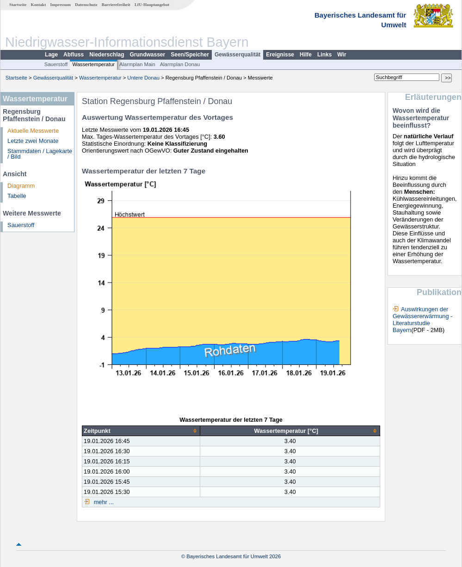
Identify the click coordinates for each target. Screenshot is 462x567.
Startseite (17, 4)
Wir (341, 54)
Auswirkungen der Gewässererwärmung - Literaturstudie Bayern (422, 319)
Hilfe (306, 54)
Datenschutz (86, 4)
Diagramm (21, 185)
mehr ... (103, 502)
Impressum (60, 4)
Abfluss (73, 54)
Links (324, 54)
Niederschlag (106, 54)
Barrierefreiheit (116, 4)
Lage (51, 54)
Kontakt (38, 4)
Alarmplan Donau (180, 64)
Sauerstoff (56, 64)
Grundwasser (148, 54)
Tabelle (16, 195)
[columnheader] (141, 431)
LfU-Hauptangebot (152, 4)
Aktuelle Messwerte (33, 130)
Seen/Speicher (190, 54)
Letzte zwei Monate (32, 140)
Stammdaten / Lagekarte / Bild (39, 154)
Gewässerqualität (237, 54)
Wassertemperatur (93, 64)
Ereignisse (280, 54)
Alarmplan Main (137, 64)
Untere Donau (143, 77)
